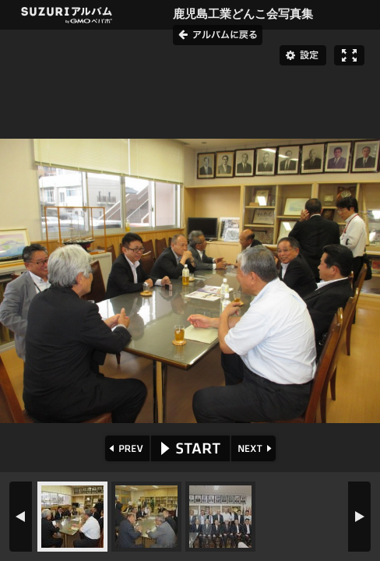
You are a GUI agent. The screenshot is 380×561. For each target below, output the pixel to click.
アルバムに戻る (217, 35)
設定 (303, 55)
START (190, 448)
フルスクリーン (349, 55)
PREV (126, 448)
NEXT (255, 448)
